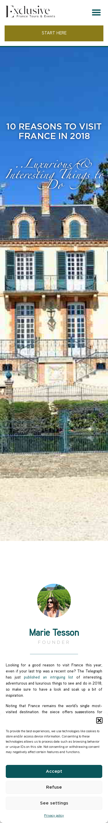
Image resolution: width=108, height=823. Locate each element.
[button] (99, 720)
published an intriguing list (48, 677)
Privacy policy (54, 816)
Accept (54, 771)
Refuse (54, 787)
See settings (54, 803)
